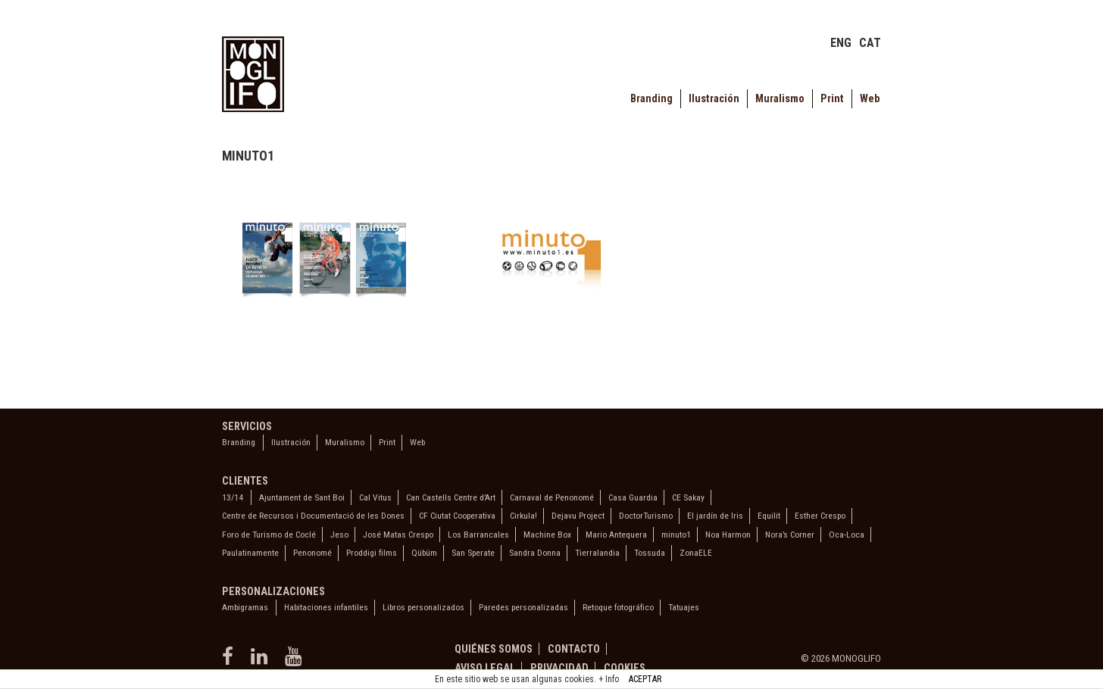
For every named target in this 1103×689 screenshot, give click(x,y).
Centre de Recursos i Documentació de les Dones (313, 515)
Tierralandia (597, 552)
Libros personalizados (423, 607)
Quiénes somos (494, 649)
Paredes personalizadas (523, 607)
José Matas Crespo (398, 534)
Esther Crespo (820, 515)
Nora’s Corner (789, 534)
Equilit (769, 515)
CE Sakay (688, 497)
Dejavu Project (578, 515)
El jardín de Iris (715, 515)
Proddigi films (371, 552)
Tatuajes (683, 607)
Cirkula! (523, 515)
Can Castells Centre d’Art (450, 497)
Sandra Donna (535, 552)
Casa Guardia (633, 497)
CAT (870, 43)
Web (870, 98)
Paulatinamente (250, 552)
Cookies (624, 668)
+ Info (608, 679)
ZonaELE (696, 552)
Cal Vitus (375, 497)
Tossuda (649, 552)
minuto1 (676, 534)
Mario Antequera (616, 534)
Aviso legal (485, 668)
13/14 (232, 497)
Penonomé (312, 552)
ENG (840, 43)
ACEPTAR (645, 679)
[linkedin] (262, 661)
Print (832, 98)
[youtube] (295, 661)
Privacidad (559, 668)
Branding (651, 98)
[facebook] (230, 661)
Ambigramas (245, 607)
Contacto (574, 649)
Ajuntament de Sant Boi (302, 497)
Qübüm (424, 552)
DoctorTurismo (646, 515)
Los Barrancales (478, 534)
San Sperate (473, 552)
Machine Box (547, 534)
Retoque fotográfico (618, 607)
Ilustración (714, 98)
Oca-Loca (846, 534)
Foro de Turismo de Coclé (269, 534)
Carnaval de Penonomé (552, 497)
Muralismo (780, 98)
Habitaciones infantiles (326, 607)
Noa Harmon (728, 534)
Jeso (339, 534)
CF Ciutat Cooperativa (457, 515)
